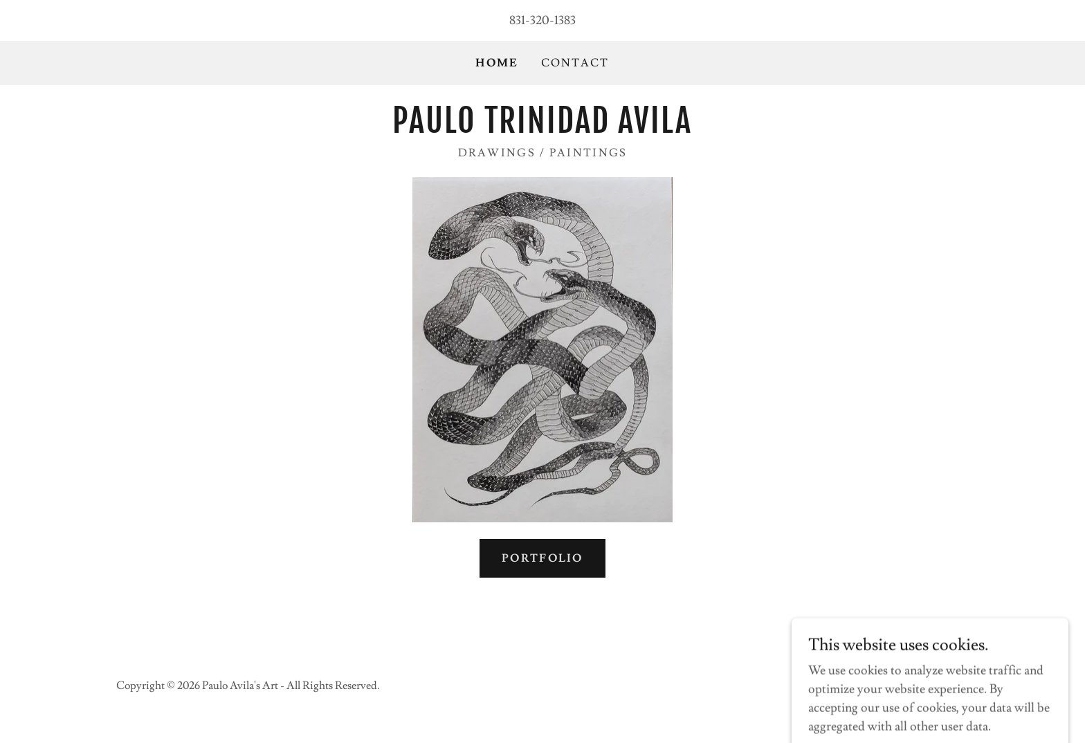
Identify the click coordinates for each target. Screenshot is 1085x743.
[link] (542, 129)
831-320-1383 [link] (542, 20)
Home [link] (496, 63)
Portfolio (542, 558)
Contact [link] (575, 63)
